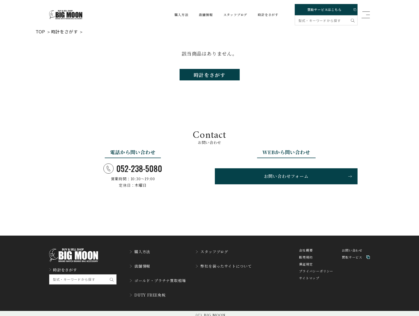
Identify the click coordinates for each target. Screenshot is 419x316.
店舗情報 (200, 14)
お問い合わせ (352, 254)
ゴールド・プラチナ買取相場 (161, 280)
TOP (40, 31)
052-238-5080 (133, 172)
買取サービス (356, 261)
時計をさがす (263, 14)
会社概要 (306, 254)
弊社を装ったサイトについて (234, 267)
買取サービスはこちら (325, 8)
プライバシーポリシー (316, 275)
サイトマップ (309, 282)
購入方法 (176, 14)
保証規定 (306, 268)
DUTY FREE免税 (150, 292)
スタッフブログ (230, 14)
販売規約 (306, 261)
